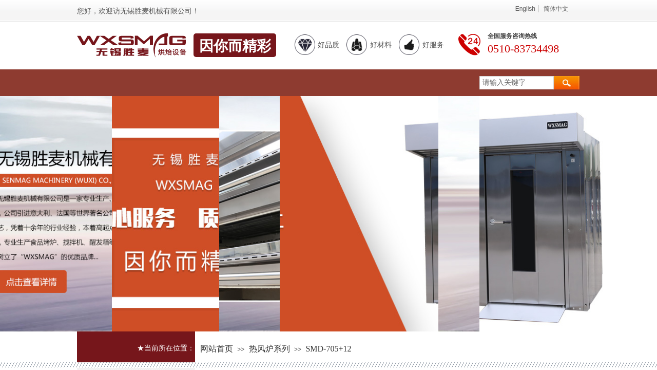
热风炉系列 (269, 348)
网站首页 (216, 348)
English (525, 8)
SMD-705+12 (328, 348)
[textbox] (516, 82)
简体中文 (556, 8)
